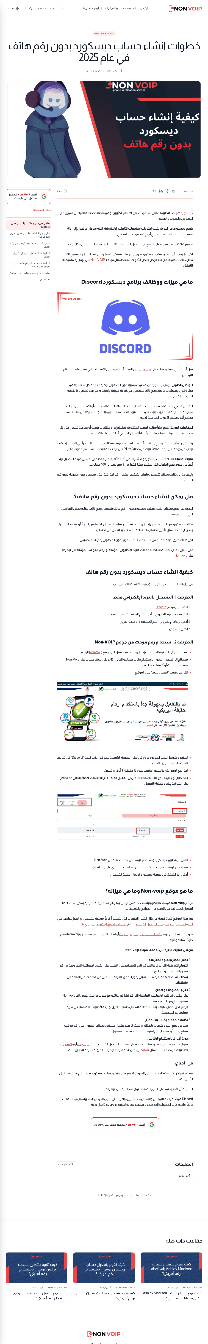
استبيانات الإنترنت (181, 924)
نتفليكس (143, 1050)
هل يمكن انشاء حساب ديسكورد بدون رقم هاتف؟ (30, 235)
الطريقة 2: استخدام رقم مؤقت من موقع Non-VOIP (31, 265)
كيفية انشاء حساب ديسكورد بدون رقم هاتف (30, 245)
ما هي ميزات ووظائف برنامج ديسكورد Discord (30, 225)
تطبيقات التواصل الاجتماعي (151, 924)
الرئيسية (144, 8)
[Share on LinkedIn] (161, 191)
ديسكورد (187, 213)
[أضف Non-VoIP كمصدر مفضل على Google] (28, 196)
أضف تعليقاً (184, 1175)
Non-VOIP (98, 260)
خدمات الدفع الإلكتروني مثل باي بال (103, 924)
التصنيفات (129, 8)
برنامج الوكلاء (111, 8)
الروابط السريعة (90, 8)
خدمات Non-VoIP (103, 33)
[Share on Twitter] (174, 191)
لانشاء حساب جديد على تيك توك (140, 934)
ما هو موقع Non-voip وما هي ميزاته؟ (30, 273)
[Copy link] (154, 191)
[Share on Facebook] (167, 191)
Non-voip (181, 555)
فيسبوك (83, 1044)
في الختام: (45, 279)
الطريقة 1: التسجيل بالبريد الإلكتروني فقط (31, 255)
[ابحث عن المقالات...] (44, 8)
